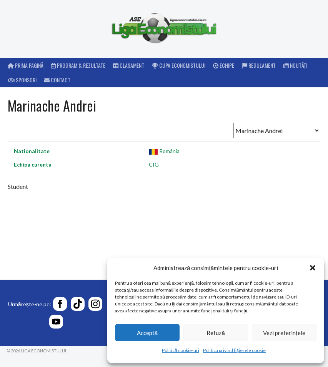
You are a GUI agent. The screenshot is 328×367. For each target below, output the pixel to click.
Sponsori (22, 80)
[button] (312, 268)
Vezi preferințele (284, 332)
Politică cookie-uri (180, 350)
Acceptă (147, 332)
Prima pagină (25, 65)
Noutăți (295, 65)
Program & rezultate (78, 65)
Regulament (259, 65)
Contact (57, 80)
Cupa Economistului (178, 65)
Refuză (215, 332)
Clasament (128, 65)
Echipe (223, 65)
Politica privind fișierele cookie (234, 350)
